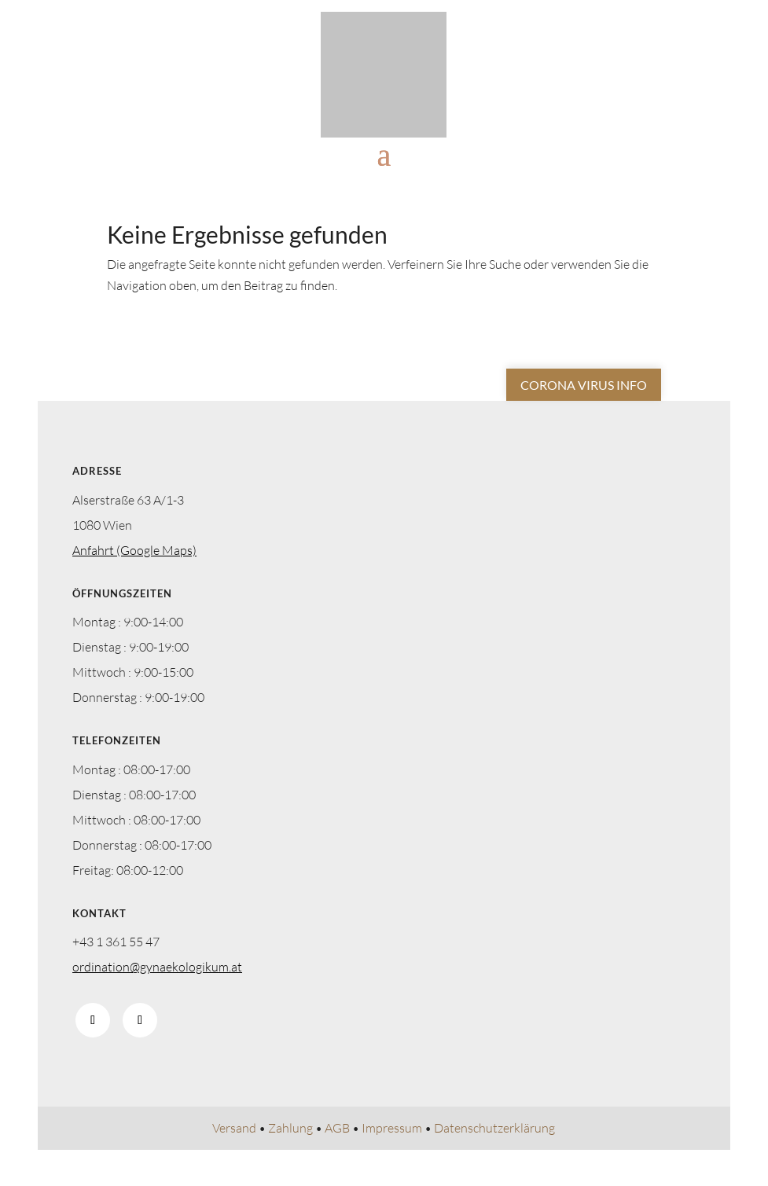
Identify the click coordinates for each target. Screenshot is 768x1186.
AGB (337, 1128)
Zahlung (290, 1128)
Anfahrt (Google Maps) (134, 550)
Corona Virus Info (583, 384)
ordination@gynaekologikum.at (157, 967)
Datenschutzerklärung (494, 1128)
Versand (234, 1128)
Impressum (392, 1128)
